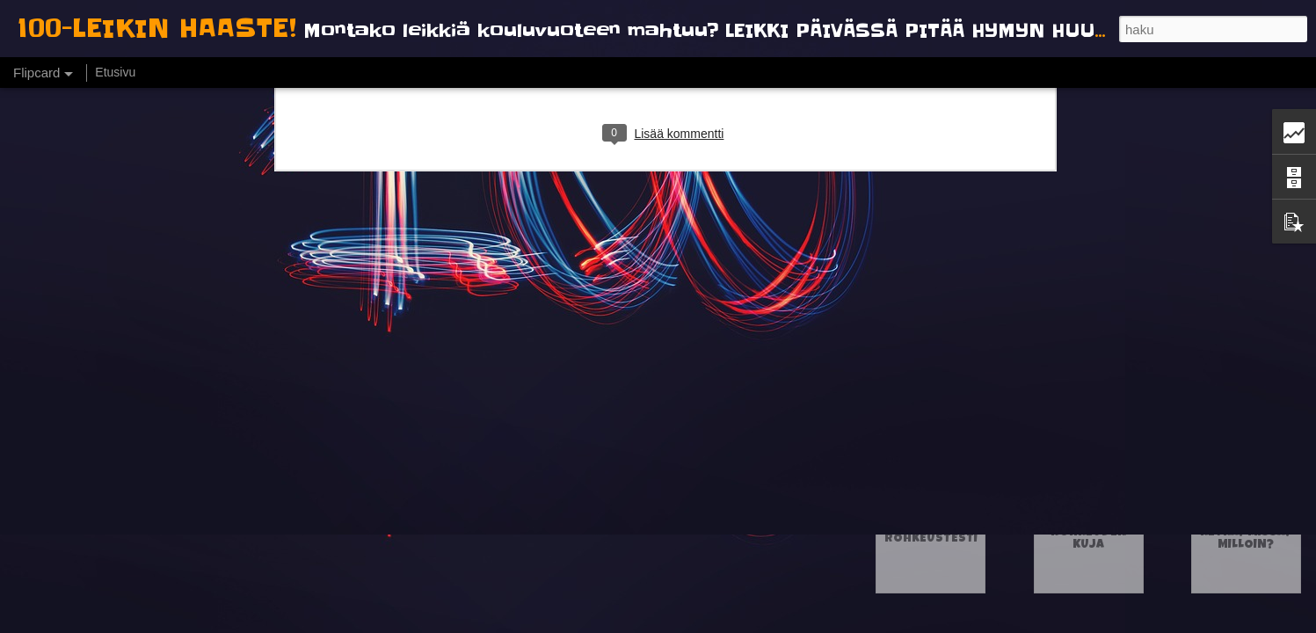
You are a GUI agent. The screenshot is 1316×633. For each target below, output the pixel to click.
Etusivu (115, 72)
